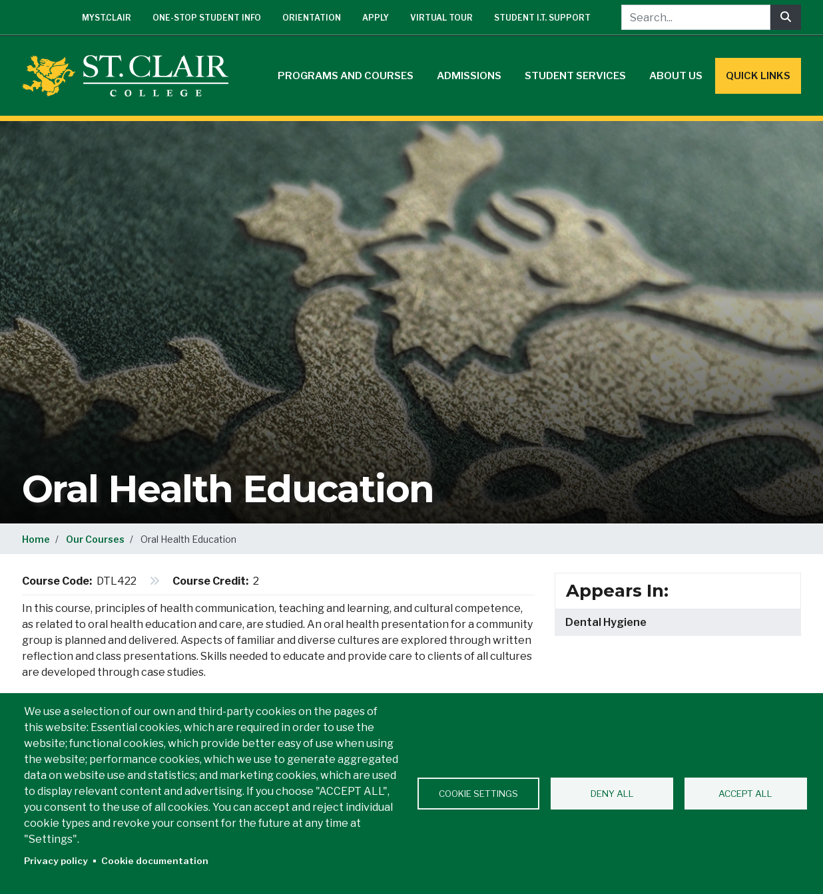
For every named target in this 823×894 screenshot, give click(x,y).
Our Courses (95, 539)
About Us (675, 76)
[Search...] (695, 17)
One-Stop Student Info (206, 18)
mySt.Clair (106, 18)
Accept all (745, 793)
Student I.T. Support (542, 18)
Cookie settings (478, 793)
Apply (375, 18)
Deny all (612, 793)
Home (36, 539)
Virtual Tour (441, 18)
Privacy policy (56, 860)
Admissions (469, 76)
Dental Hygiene (606, 622)
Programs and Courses (345, 76)
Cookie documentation (154, 860)
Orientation (311, 18)
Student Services (575, 76)
